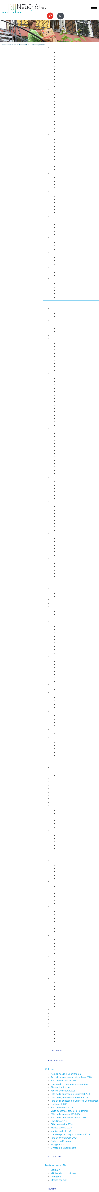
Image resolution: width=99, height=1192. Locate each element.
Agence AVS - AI (64, 230)
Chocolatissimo (64, 418)
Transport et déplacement (64, 338)
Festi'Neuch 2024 (60, 1120)
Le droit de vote (64, 697)
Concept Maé (63, 181)
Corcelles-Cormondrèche (69, 404)
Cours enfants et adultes (68, 328)
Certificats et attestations (68, 293)
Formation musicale (60, 802)
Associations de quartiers (69, 939)
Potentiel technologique (68, 755)
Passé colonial (63, 391)
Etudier (48, 762)
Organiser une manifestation (65, 978)
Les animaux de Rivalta (68, 463)
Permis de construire (66, 62)
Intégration (56, 956)
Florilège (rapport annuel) (68, 473)
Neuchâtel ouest (64, 931)
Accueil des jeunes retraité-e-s (66, 1073)
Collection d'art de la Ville (69, 453)
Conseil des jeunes (65, 871)
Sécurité (55, 134)
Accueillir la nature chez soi (70, 506)
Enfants (60, 177)
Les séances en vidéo (67, 632)
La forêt (60, 526)
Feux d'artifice (63, 1002)
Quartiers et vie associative (64, 934)
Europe (60, 725)
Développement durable (63, 237)
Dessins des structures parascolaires (69, 1083)
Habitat (54, 47)
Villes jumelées (63, 715)
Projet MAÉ (62, 775)
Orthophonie (62, 199)
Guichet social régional (67, 227)
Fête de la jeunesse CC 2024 (65, 1114)
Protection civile (64, 162)
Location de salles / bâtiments (66, 1013)
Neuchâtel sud (63, 921)
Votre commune (53, 583)
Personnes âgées (65, 184)
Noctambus (62, 353)
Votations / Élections (61, 881)
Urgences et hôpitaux (67, 195)
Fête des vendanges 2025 (64, 1080)
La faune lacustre (65, 554)
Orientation (61, 263)
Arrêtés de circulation (67, 139)
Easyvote (60, 889)
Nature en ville (63, 75)
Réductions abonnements (69, 346)
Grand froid (62, 275)
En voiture (61, 366)
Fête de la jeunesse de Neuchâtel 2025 (70, 1093)
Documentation (64, 596)
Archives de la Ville (60, 805)
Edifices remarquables (67, 381)
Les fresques (62, 491)
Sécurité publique (65, 146)
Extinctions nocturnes (67, 245)
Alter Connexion (64, 964)
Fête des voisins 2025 (62, 1107)
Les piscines (62, 331)
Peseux (60, 408)
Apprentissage (63, 260)
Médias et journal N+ (55, 1165)
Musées (60, 443)
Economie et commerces (63, 656)
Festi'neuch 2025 (59, 1104)
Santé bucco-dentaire (67, 206)
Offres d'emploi (64, 257)
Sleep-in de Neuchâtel (67, 220)
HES (53, 781)
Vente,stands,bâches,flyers (69, 999)
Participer (50, 855)
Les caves (56, 334)
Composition (62, 611)
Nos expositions (64, 816)
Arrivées (60, 100)
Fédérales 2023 (64, 899)
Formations (61, 841)
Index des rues (63, 79)
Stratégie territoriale (66, 55)
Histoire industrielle (65, 384)
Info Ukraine (62, 974)
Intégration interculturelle (68, 961)
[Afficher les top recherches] (50, 16)
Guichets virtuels (59, 603)
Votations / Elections (66, 1031)
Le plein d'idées (64, 878)
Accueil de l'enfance (66, 297)
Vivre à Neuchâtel (54, 43)
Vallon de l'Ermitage (66, 520)
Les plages (61, 541)
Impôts (59, 131)
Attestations (62, 117)
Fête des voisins (64, 949)
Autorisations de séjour (67, 114)
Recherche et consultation (69, 813)
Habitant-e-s (24, 44)
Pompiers (61, 156)
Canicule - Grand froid (62, 267)
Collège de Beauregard (62, 1141)
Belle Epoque (63, 414)
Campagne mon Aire (66, 864)
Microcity (60, 671)
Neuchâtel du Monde (67, 722)
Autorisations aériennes (68, 166)
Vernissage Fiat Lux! (61, 1131)
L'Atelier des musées (67, 470)
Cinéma (60, 460)
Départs (60, 104)
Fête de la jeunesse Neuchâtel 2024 (69, 1117)
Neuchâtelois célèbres (67, 388)
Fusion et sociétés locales (69, 942)
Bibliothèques (63, 466)
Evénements (62, 436)
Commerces (62, 661)
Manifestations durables (68, 986)
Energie (60, 242)
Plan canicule (63, 272)
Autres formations (59, 795)
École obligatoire (59, 766)
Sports (54, 320)
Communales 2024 (65, 896)
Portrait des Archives (66, 826)
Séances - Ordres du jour (69, 629)
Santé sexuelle (63, 202)
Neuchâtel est (63, 924)
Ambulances (62, 159)
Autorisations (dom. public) (69, 992)
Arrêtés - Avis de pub (67, 636)
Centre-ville (56, 476)
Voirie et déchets (64, 69)
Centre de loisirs (64, 875)
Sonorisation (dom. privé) (68, 996)
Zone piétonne (63, 481)
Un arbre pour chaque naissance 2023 (70, 1134)
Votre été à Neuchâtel (67, 401)
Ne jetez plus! (63, 249)
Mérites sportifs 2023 (61, 1127)
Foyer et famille (58, 172)
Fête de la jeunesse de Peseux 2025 (69, 1097)
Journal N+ (56, 1169)
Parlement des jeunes (67, 868)
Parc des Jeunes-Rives (68, 530)
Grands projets (63, 52)
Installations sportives (67, 324)
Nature (54, 501)
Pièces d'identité (64, 111)
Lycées (54, 778)
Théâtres (60, 439)
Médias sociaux (58, 1179)
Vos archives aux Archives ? (70, 820)
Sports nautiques (65, 548)
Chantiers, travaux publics (69, 65)
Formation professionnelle (63, 788)
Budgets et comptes (61, 729)
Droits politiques (59, 692)
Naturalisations (63, 121)
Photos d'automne (60, 1087)
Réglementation (58, 684)
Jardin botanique (64, 516)
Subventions (57, 1009)
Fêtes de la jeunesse (66, 771)
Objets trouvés (63, 97)
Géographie (62, 394)
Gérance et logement (67, 59)
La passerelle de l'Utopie (68, 545)
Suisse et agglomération (68, 718)
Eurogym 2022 (58, 1144)
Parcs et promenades (67, 72)
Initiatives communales (67, 700)
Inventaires (61, 810)
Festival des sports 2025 (63, 1090)
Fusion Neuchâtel (59, 588)
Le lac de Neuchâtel (61, 533)
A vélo (59, 359)
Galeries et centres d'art (68, 450)
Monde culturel (63, 433)
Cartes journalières (65, 349)
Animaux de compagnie (68, 187)
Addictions (61, 209)
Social (54, 216)
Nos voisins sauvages (67, 509)
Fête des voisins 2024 (62, 1124)
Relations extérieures (61, 710)
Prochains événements (67, 316)
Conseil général (58, 621)
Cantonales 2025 (64, 893)
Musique (60, 456)
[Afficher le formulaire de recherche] (60, 16)
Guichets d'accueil (65, 94)
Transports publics (65, 342)
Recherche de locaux (67, 681)
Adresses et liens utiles (67, 212)
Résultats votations (65, 903)
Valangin (60, 411)
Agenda (55, 308)
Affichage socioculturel (67, 989)
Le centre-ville (63, 667)
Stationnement (63, 142)
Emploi (54, 252)
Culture (54, 428)
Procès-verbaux (64, 646)
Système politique (65, 707)
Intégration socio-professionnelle (72, 234)
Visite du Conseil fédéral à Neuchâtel (69, 1110)
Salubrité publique (65, 149)
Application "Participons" (63, 1019)
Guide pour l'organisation (69, 982)
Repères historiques (66, 378)
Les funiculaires (64, 421)
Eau (58, 82)
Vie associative (63, 1034)
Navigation (61, 551)
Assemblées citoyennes (63, 906)
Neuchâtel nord (64, 928)
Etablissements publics (67, 664)
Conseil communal (60, 606)
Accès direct (57, 278)
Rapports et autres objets (69, 642)
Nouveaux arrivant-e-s (67, 967)
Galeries (49, 1069)
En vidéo (60, 425)
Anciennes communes (67, 652)
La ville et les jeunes (66, 1041)
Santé (54, 191)
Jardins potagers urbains (68, 953)
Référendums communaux (69, 704)
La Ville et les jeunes (61, 860)
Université (56, 785)
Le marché (61, 485)
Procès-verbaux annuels (68, 649)
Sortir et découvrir (54, 303)
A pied (59, 356)
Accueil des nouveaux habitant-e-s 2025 (71, 1077)
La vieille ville (62, 488)
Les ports (61, 538)
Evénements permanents (69, 313)
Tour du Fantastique (66, 446)
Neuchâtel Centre (65, 495)
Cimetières (61, 127)
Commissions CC (65, 617)
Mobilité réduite (64, 369)
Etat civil (60, 124)
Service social (63, 224)
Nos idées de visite (65, 566)
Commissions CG (65, 639)
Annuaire (55, 599)
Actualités (56, 1176)
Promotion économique (68, 677)
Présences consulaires (67, 971)
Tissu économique (65, 674)
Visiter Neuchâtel (59, 373)
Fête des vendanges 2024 (64, 1137)
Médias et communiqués (63, 1173)
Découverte (62, 823)
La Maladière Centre (66, 498)
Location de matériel (66, 1006)
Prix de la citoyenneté (62, 1023)
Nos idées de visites (66, 398)
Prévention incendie (66, 152)
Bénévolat (56, 1016)
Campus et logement (61, 798)
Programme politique (66, 614)
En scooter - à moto (66, 363)
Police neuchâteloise (66, 169)
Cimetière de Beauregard (63, 1147)
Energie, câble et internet (69, 86)
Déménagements (65, 107)
